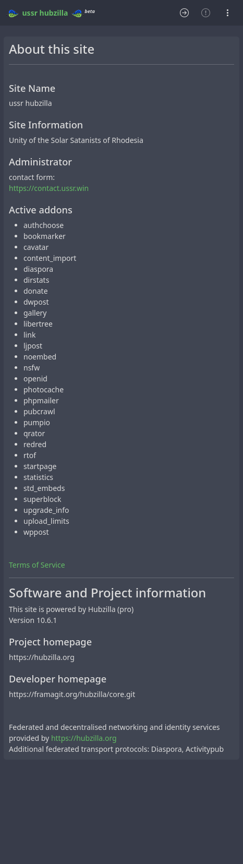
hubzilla (54, 13)
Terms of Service (37, 565)
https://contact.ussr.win (49, 188)
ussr (30, 13)
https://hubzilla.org (84, 738)
